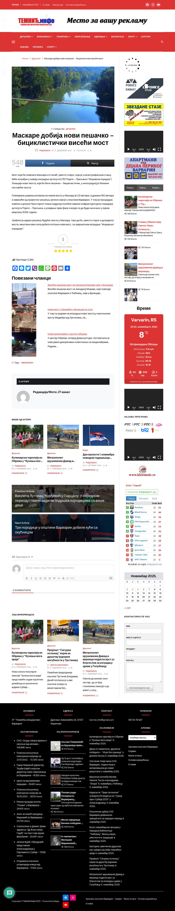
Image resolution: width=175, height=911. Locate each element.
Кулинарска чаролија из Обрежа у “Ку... (150, 200)
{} (68, 578)
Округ (132, 36)
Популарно (132, 187)
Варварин (28, 363)
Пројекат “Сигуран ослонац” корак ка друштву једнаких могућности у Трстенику (62, 655)
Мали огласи (135, 755)
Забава (24, 47)
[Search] (162, 42)
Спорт (52, 47)
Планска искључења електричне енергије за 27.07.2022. (29, 756)
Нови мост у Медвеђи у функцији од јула (70, 309)
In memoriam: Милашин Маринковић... (69, 840)
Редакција (42, 150)
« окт (127, 608)
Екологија (117, 36)
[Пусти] (128, 149)
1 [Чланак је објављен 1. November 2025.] (154, 585)
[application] (143, 142)
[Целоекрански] (159, 149)
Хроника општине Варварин (143, 746)
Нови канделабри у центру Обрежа (67, 333)
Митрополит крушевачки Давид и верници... (150, 267)
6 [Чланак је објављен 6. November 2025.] (143, 589)
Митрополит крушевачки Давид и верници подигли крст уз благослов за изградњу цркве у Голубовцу (98, 659)
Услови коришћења (76, 5)
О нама (46, 5)
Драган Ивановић (59, 665)
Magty (56, 901)
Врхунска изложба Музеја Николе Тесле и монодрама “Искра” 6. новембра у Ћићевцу (106, 780)
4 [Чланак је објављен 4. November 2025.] (132, 589)
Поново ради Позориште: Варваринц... (68, 796)
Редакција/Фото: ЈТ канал (51, 392)
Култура (146, 36)
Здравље (100, 36)
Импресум (58, 5)
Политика (64, 36)
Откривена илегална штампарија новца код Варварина (28, 864)
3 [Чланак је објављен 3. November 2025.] (127, 589)
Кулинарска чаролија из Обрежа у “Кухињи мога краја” (27, 461)
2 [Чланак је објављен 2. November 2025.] (160, 585)
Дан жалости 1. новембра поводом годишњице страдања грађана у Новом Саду (98, 459)
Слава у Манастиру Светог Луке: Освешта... (149, 225)
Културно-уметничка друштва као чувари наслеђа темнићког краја (106, 850)
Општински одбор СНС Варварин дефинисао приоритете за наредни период (106, 815)
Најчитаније (144, 187)
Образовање (82, 36)
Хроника (38, 47)
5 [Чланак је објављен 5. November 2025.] (138, 589)
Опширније (19, 473)
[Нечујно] (154, 149)
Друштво (26, 36)
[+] (72, 578)
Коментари (157, 187)
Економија (45, 36)
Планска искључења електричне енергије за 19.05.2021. (29, 793)
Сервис (132, 751)
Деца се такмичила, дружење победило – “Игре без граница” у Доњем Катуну (107, 752)
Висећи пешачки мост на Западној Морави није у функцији (80, 284)
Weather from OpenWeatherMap (143, 381)
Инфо (85, 450)
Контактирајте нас (140, 687)
